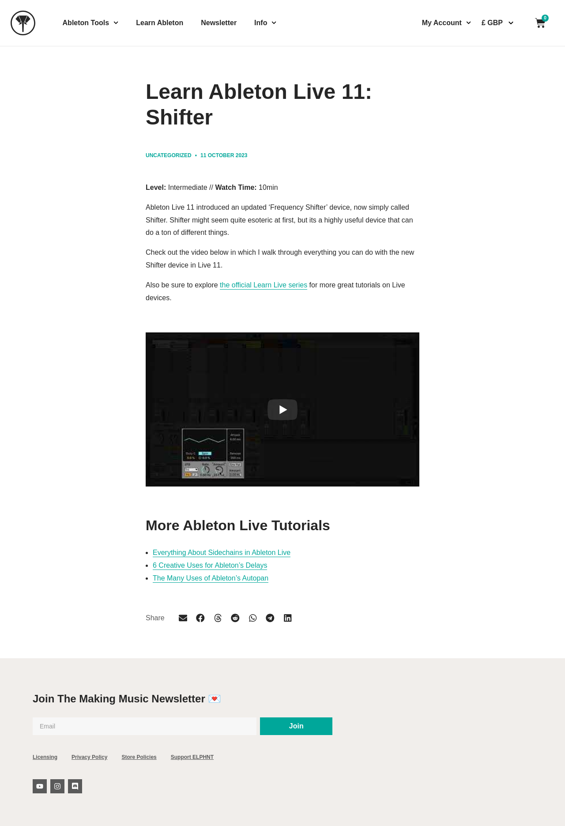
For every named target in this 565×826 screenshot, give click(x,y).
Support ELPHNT (192, 757)
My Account (446, 23)
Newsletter (219, 22)
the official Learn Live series (263, 285)
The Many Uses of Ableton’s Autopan (210, 578)
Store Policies (138, 757)
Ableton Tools (91, 23)
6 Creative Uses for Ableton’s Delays (210, 565)
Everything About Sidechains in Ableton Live (221, 552)
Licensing (45, 757)
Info (265, 23)
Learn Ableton (159, 22)
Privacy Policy (89, 757)
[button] (183, 618)
